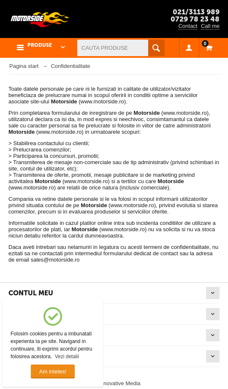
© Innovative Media (116, 383)
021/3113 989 (196, 12)
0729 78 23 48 (195, 19)
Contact (187, 26)
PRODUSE (39, 45)
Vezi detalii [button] (67, 356)
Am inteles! (52, 371)
